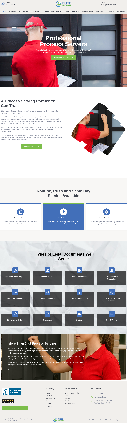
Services (37, 11)
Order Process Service (53, 11)
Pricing (66, 11)
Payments (75, 11)
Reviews (111, 11)
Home (4, 11)
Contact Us (121, 11)
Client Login (100, 11)
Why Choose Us (24, 11)
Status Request (87, 11)
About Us (12, 11)
